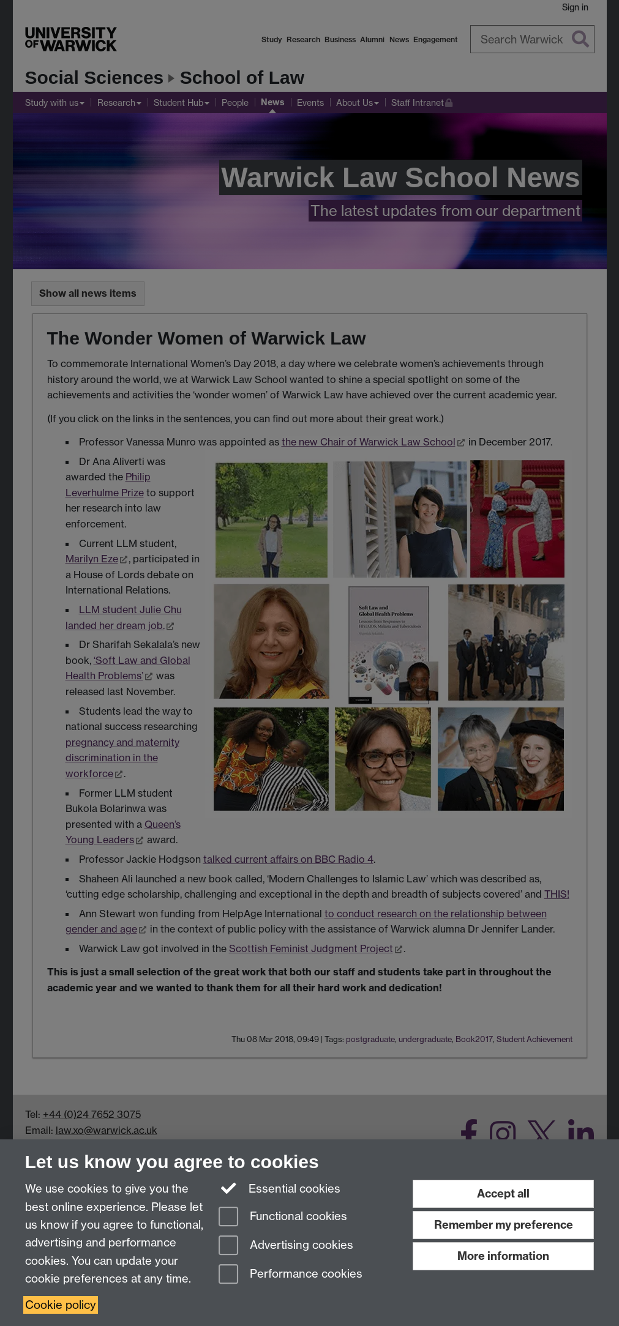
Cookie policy (60, 1305)
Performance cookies (290, 1275)
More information (503, 1256)
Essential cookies (279, 1188)
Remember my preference (503, 1225)
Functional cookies (283, 1217)
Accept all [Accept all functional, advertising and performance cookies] (503, 1193)
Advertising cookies (286, 1246)
